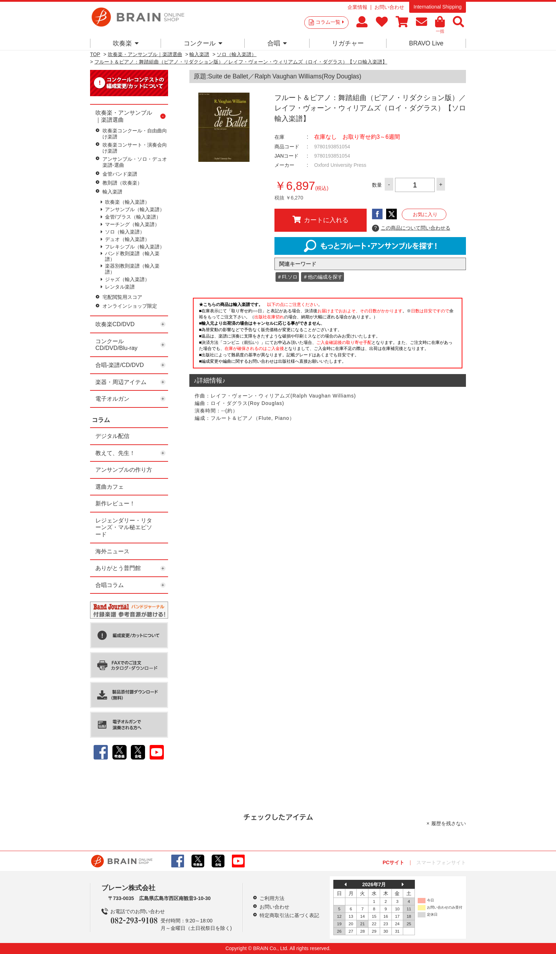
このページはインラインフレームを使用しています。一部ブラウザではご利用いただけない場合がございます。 (327, 335)
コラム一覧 (330, 22)
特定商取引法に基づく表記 (289, 915)
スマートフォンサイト (441, 862)
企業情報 (357, 7)
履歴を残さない (448, 823)
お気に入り (425, 214)
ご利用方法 (272, 898)
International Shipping (437, 7)
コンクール (203, 43)
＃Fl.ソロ (287, 277)
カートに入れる (321, 220)
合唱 (277, 43)
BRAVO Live (426, 43)
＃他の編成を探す (323, 277)
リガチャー (348, 43)
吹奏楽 (126, 43)
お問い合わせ (389, 7)
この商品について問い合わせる (411, 228)
